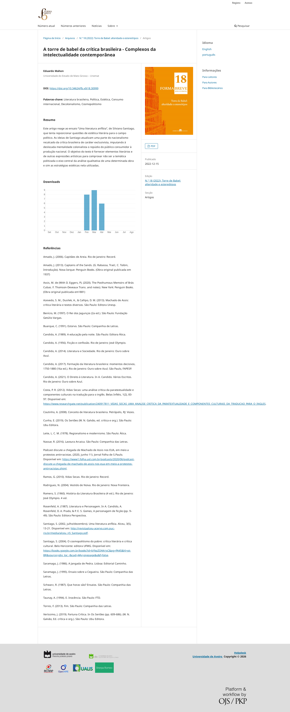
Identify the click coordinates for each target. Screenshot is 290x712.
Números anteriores (73, 26)
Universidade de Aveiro (208, 656)
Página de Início (52, 38)
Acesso (248, 2)
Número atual (46, 26)
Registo (236, 2)
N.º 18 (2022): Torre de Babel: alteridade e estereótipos (108, 38)
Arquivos (70, 38)
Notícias (97, 26)
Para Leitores (209, 77)
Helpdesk (240, 653)
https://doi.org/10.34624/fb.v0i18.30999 (74, 88)
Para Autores (209, 82)
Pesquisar (242, 26)
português (208, 54)
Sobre (112, 26)
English (207, 49)
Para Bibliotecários (212, 88)
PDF (152, 146)
